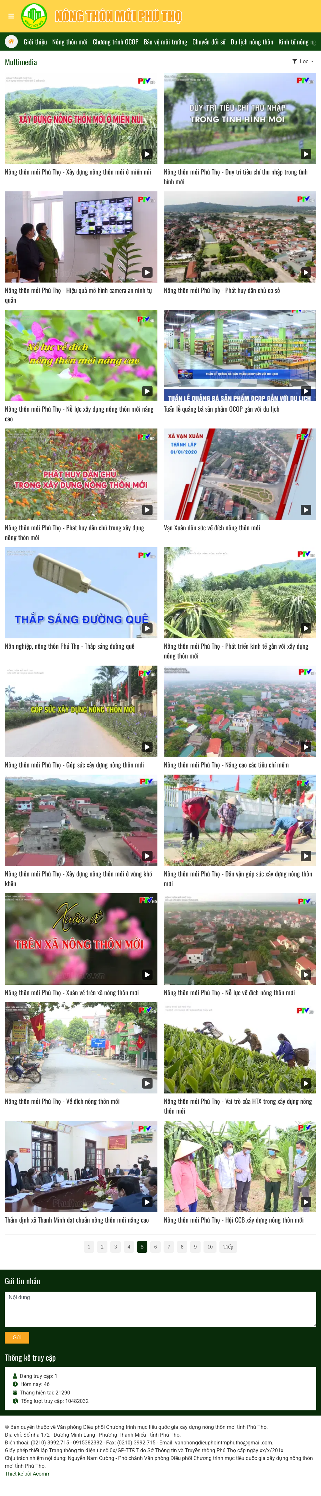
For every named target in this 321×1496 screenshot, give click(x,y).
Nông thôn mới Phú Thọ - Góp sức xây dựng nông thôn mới (74, 764)
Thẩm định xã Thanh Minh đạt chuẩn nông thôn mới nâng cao (77, 1220)
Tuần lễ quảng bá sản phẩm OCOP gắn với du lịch (221, 409)
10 (210, 1246)
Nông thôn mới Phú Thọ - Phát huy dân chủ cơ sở (222, 290)
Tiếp (228, 1246)
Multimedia (21, 61)
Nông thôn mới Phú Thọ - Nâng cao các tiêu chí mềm (226, 764)
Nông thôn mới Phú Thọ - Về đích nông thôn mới (62, 1101)
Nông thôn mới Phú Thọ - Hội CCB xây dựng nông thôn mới (234, 1220)
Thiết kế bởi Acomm (28, 1474)
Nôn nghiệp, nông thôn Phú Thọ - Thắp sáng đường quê (69, 646)
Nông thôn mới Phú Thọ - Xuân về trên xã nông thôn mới (72, 992)
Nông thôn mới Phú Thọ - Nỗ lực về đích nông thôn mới (229, 992)
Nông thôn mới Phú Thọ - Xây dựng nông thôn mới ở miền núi (78, 171)
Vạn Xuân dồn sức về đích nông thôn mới (212, 527)
